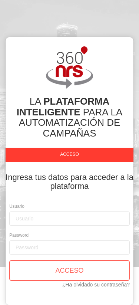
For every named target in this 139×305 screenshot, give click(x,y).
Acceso (69, 154)
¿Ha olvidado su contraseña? (96, 285)
